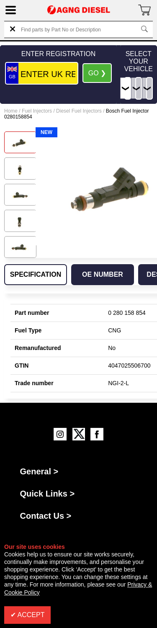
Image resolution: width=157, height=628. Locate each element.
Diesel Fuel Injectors (79, 111)
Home (11, 111)
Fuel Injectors (37, 111)
